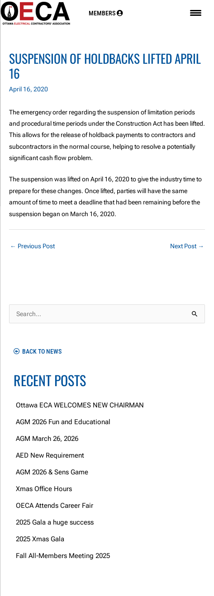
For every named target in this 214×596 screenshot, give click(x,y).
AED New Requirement (50, 455)
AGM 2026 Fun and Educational (63, 422)
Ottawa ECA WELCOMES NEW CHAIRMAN (80, 405)
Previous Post (32, 246)
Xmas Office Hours (44, 489)
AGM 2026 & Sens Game (52, 472)
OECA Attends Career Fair (54, 505)
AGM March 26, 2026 (47, 439)
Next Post (187, 246)
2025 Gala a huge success (55, 522)
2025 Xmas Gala (40, 539)
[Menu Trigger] (195, 12)
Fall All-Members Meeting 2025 (63, 556)
